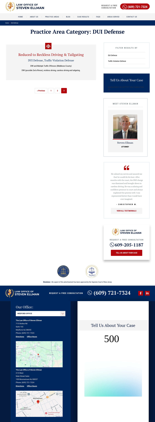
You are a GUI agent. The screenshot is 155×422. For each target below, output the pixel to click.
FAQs (98, 17)
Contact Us (131, 17)
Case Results (83, 17)
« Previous (41, 91)
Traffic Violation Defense (59, 60)
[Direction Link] (39, 367)
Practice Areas (52, 17)
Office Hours (32, 337)
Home (20, 17)
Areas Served (113, 17)
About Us (34, 17)
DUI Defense (35, 60)
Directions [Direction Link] (20, 337)
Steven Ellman (125, 142)
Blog (68, 17)
